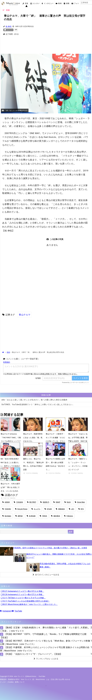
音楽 (25, 3)
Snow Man (80, 502)
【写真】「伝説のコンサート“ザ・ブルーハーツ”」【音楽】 (33, 654)
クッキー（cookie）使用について (12, 682)
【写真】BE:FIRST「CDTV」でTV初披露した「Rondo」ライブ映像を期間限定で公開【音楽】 (43, 636)
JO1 (71, 509)
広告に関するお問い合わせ (60, 679)
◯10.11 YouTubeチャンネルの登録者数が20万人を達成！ (25, 601)
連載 (66, 3)
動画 (59, 3)
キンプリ (36, 509)
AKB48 (6, 502)
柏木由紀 (6, 516)
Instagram (5, 611)
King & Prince (21, 509)
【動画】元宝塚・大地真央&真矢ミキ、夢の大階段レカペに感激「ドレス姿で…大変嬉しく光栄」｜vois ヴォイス (44, 629)
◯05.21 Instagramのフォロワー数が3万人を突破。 (22, 591)
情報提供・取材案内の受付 (10, 679)
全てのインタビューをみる (46, 574)
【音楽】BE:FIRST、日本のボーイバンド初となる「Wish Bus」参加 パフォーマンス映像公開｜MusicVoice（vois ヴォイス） (45, 642)
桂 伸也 (8, 26)
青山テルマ (24, 314)
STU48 (48, 509)
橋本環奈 (55, 516)
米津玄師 (31, 516)
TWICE (43, 516)
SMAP (56, 502)
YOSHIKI (6, 509)
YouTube (17, 611)
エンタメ (35, 3)
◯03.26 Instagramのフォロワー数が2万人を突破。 (22, 594)
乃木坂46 (18, 502)
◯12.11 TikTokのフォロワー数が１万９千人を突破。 (23, 598)
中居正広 (68, 516)
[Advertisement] (46, 46)
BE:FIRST (31, 502)
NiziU (67, 502)
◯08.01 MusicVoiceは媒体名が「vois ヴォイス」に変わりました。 (29, 604)
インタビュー (48, 3)
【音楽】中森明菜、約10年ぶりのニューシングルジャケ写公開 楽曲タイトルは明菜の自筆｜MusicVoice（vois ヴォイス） (44, 649)
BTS (81, 509)
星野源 (19, 516)
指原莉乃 (44, 502)
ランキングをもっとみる (46, 659)
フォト (75, 3)
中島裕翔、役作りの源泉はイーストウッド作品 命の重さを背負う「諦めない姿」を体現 (50, 548)
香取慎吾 (60, 509)
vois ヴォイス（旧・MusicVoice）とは (35, 679)
